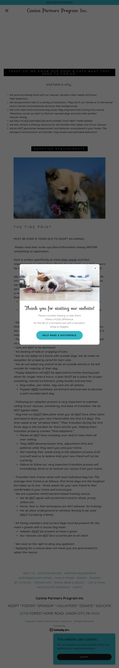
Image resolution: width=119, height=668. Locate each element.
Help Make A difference (59, 335)
